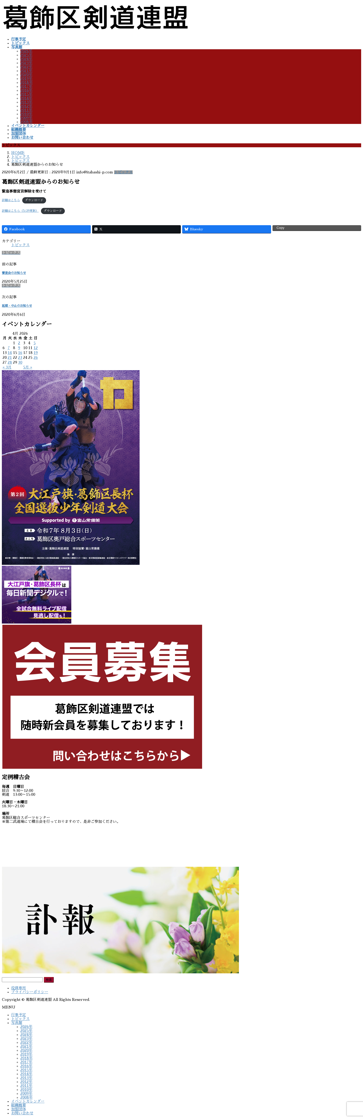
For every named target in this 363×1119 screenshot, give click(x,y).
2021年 (26, 71)
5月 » (27, 367)
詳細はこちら (11, 200)
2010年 (26, 114)
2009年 (26, 118)
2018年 (26, 82)
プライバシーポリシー (29, 992)
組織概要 (18, 1105)
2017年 (26, 86)
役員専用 (18, 988)
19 (36, 353)
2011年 (26, 110)
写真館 (16, 1023)
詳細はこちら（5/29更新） (20, 210)
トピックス (123, 172)
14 (10, 353)
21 (10, 358)
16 (20, 353)
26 (36, 358)
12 (36, 348)
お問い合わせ (22, 1113)
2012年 (26, 106)
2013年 (26, 102)
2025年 (26, 55)
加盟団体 (18, 1109)
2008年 (26, 122)
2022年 (26, 67)
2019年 (26, 78)
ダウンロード (34, 200)
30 (20, 362)
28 (10, 362)
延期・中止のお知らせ (17, 305)
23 (20, 358)
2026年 (26, 51)
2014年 (26, 98)
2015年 (26, 94)
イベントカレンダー (27, 1101)
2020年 (26, 75)
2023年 (26, 63)
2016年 (26, 90)
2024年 (26, 59)
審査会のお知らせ (14, 272)
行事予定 (18, 1015)
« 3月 (7, 367)
